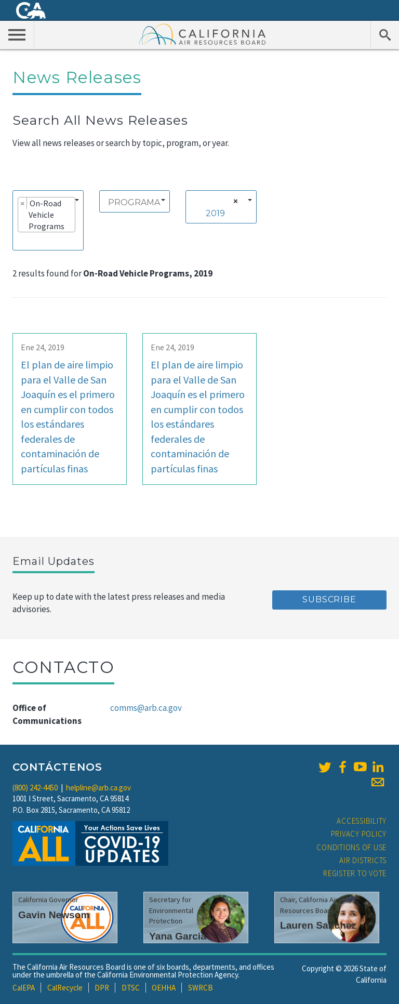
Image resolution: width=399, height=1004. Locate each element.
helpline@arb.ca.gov (98, 787)
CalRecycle (65, 988)
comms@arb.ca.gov (146, 708)
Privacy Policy (359, 834)
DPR (102, 988)
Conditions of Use (351, 847)
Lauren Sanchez (318, 925)
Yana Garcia (177, 936)
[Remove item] (22, 203)
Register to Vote (355, 873)
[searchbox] (21, 240)
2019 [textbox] (215, 213)
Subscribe (329, 599)
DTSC (131, 988)
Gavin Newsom (54, 914)
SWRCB (200, 988)
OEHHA (164, 988)
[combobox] (48, 220)
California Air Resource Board (203, 34)
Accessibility (362, 821)
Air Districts (363, 860)
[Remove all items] (234, 201)
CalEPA (23, 988)
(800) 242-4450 (35, 787)
